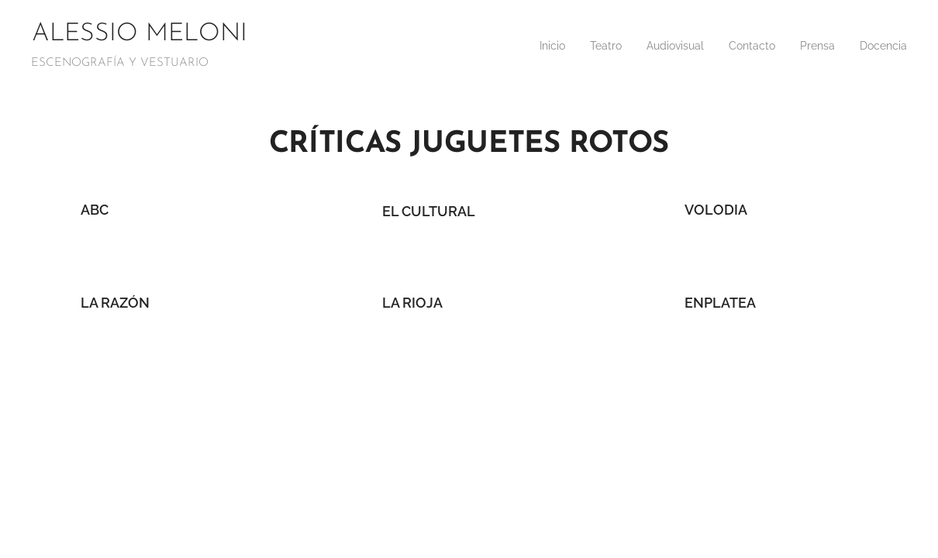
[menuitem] (787, 47)
